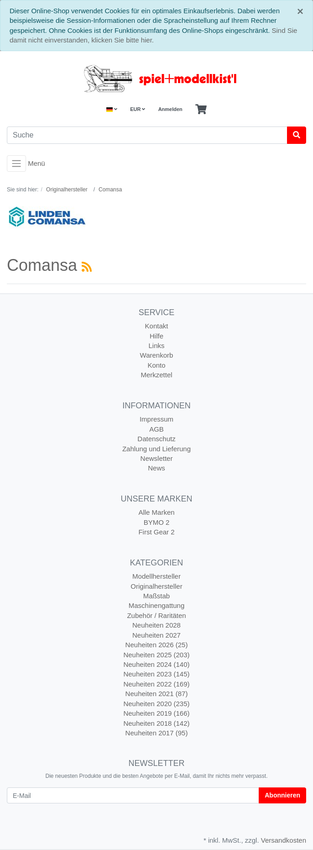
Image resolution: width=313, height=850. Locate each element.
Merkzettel (156, 375)
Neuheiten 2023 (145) (156, 674)
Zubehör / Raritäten (156, 615)
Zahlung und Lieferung (156, 449)
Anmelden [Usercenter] (170, 109)
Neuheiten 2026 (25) (156, 645)
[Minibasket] (201, 109)
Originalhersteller (156, 586)
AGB (156, 429)
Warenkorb (156, 355)
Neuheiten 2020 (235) (156, 703)
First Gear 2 (156, 532)
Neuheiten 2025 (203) (156, 655)
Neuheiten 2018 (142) (156, 723)
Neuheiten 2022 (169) (156, 684)
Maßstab (156, 596)
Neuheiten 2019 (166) (156, 713)
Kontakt (156, 326)
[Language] (112, 109)
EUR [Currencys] (137, 109)
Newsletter (157, 458)
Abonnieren (282, 795)
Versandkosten (283, 840)
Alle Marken (156, 512)
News (156, 468)
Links (156, 345)
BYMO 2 (157, 522)
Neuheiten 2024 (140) (156, 664)
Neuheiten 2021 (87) (156, 693)
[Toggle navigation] (16, 163)
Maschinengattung (157, 605)
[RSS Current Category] (87, 266)
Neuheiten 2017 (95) (156, 733)
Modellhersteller (156, 576)
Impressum (156, 419)
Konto (156, 365)
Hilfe (156, 336)
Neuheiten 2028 (156, 625)
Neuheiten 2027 (156, 635)
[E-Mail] (133, 795)
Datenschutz (156, 439)
